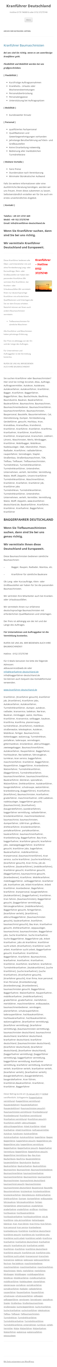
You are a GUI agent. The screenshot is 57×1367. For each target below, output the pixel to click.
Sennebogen (36, 1299)
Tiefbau (7, 1314)
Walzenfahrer (26, 1328)
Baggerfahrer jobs (12, 1144)
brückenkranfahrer (41, 1191)
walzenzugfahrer (34, 1332)
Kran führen (45, 1223)
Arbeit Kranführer (23, 1130)
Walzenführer (10, 1332)
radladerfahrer (35, 1288)
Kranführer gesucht (12, 1252)
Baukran (36, 1162)
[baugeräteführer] (12, 1108)
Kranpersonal (32, 1256)
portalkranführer (11, 1288)
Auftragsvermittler (40, 1130)
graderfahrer (37, 1205)
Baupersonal (37, 1187)
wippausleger (10, 1335)
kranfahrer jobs (42, 1234)
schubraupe (9, 1296)
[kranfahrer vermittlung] (30, 1115)
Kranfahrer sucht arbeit (14, 1238)
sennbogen (24, 1299)
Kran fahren (23, 1223)
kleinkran (8, 1223)
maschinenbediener (33, 1263)
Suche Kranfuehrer (12, 1310)
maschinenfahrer (11, 1267)
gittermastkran (24, 1205)
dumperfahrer (33, 1198)
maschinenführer (45, 1267)
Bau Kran (36, 1155)
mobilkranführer (11, 1281)
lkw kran (7, 1263)
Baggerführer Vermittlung (15, 1155)
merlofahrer (28, 1270)
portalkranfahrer (34, 1285)
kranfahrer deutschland (39, 1231)
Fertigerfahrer (10, 1205)
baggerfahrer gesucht (26, 1140)
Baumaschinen (23, 1169)
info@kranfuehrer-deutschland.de (21, 671)
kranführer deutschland (36, 1249)
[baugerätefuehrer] (29, 1104)
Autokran (8, 1133)
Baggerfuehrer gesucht (27, 1148)
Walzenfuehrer (39, 1328)
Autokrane (18, 1133)
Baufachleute (10, 1158)
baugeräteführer (11, 1162)
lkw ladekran (18, 1263)
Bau (29, 1155)
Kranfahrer (23, 1231)
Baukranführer (39, 1166)
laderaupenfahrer (42, 1259)
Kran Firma (35, 1223)
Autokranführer (27, 1137)
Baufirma (20, 1158)
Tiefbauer (15, 1314)
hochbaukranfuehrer (13, 1216)
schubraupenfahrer (24, 1296)
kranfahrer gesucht (12, 1234)
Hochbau (43, 1209)
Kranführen (9, 1249)
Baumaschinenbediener (41, 1169)
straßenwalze (10, 1306)
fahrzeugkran (10, 1202)
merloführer (40, 1270)
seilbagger (38, 1296)
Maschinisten (10, 1270)
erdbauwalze (46, 1198)
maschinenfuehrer (28, 1267)
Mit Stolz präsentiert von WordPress (19, 1361)
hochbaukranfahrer (25, 1213)
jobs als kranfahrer (22, 1220)
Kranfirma (47, 1238)
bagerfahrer (40, 1137)
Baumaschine (10, 1169)
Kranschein (44, 1256)
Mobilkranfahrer (21, 1278)
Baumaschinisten (33, 1184)
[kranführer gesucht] (37, 1119)
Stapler (7, 1303)
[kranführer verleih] (12, 1122)
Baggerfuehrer (10, 1148)
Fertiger (38, 1202)
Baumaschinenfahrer (13, 1173)
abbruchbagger (29, 1122)
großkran (34, 1209)
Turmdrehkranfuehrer (14, 1321)
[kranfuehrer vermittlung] (15, 1119)
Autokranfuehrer (11, 1137)
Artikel (45, 1094)
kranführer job (28, 1252)
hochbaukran (10, 1213)
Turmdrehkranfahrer (27, 1317)
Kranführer (20, 1249)
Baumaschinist (30, 1176)
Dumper (22, 1198)
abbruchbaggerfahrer (13, 1126)
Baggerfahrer (9, 1140)
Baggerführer (21, 1151)
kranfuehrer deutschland (27, 1241)
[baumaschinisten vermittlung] (17, 1112)
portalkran (21, 1285)
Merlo (19, 1270)
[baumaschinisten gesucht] (33, 1108)
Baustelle (48, 1187)
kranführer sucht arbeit (14, 1256)
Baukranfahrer (10, 1166)
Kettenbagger (38, 1220)
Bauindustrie (25, 1162)
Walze (16, 1328)
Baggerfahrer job (44, 1140)
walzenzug (21, 1332)
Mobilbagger (20, 1274)
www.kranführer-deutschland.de (20, 689)
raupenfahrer (10, 1292)
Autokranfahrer (31, 1133)
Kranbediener (35, 1227)
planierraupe (9, 1285)
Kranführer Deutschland (28, 6)
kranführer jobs (43, 1252)
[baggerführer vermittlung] (28, 1101)
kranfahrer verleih (34, 1238)
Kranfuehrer (9, 1241)
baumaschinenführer (13, 1176)
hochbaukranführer (32, 1216)
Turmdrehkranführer (33, 1321)
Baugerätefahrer (33, 1158)
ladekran (19, 1259)
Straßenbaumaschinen (32, 1303)
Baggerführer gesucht (38, 1151)
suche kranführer (29, 1310)
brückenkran (26, 1191)
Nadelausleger (25, 1281)
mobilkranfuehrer (37, 1278)
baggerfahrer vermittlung (32, 1144)
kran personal (10, 1227)
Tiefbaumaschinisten (30, 1314)
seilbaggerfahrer (11, 1299)
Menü (28, 20)
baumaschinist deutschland (32, 1180)
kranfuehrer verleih (35, 1245)
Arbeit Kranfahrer (32, 1126)
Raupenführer (37, 1292)
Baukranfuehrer (25, 1166)
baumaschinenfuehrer (33, 1173)
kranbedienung (10, 1231)
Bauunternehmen (12, 1191)
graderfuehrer (10, 1209)
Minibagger (9, 1274)
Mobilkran (8, 1278)
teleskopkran (44, 1310)
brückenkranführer (12, 1195)
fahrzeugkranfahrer (25, 1202)
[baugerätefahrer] (12, 1104)
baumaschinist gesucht (14, 1184)
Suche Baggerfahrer (25, 1306)
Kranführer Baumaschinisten (24, 45)
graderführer (23, 1209)
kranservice (9, 1259)
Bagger (49, 1137)
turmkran (41, 1324)
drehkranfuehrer (43, 1195)
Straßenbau (16, 1303)
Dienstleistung (28, 1195)
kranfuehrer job (19, 1245)
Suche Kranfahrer (43, 1306)
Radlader (24, 1288)
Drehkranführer (11, 1198)
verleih (50, 1324)
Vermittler (8, 1328)
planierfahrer (39, 1281)
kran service (22, 1227)
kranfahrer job (28, 1234)
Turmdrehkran (10, 1317)
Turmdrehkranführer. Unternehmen (20, 1324)
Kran (15, 1223)
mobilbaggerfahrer (35, 1274)
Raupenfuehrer (23, 1292)
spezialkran (48, 1299)
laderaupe (28, 1259)
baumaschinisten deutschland (17, 1187)
